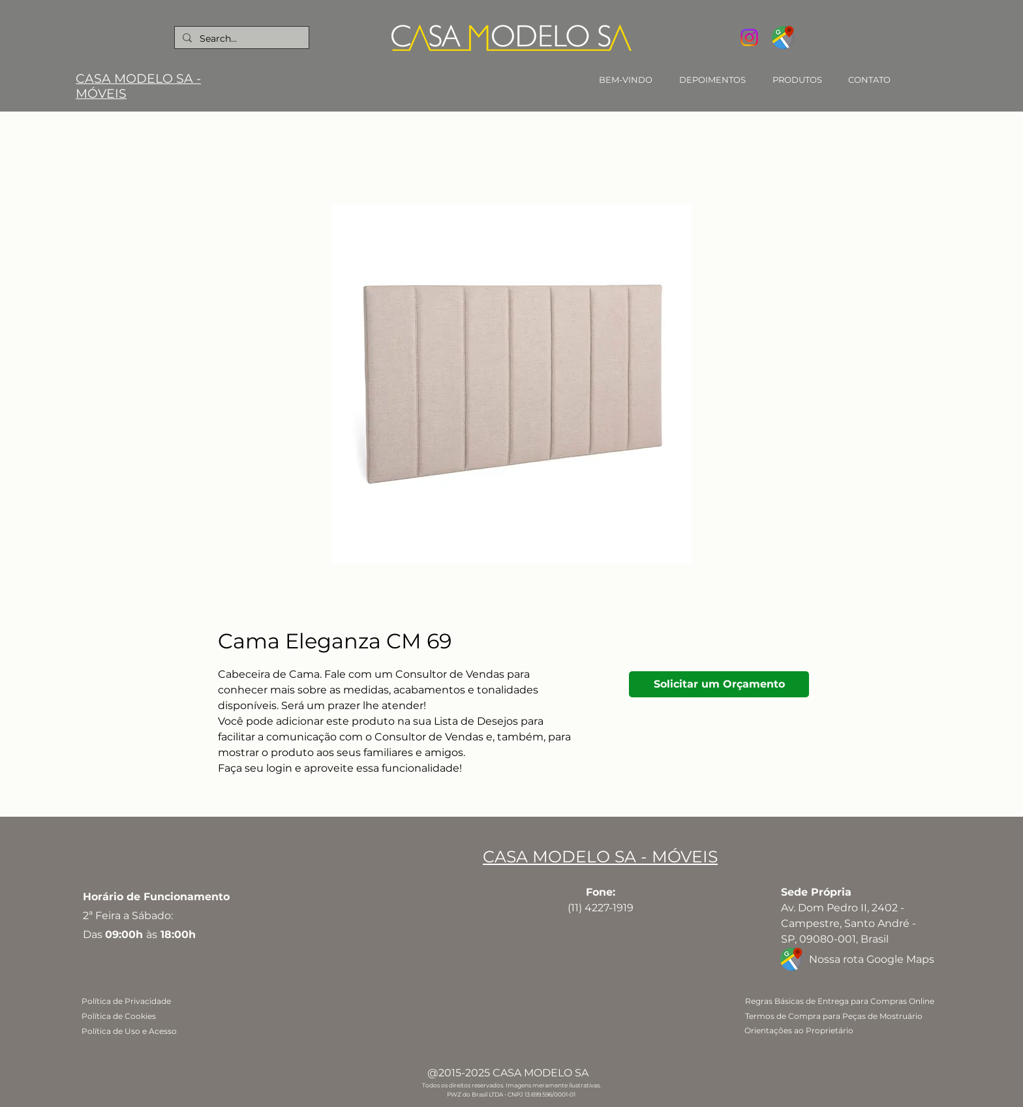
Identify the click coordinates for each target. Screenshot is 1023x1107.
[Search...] (240, 39)
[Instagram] (749, 37)
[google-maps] (783, 37)
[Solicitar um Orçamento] (719, 684)
